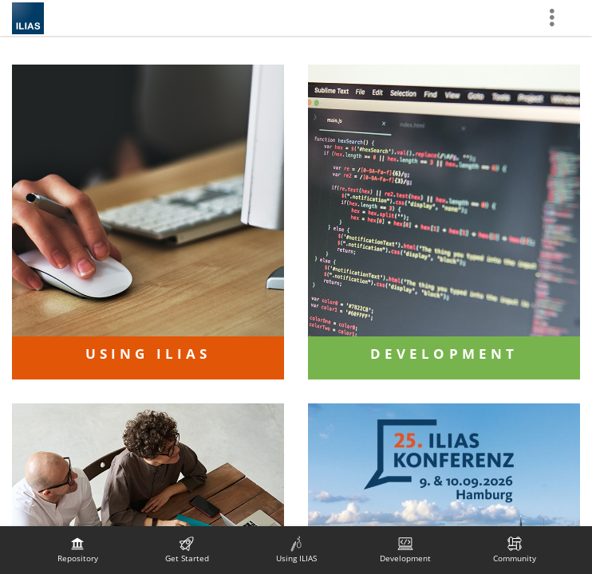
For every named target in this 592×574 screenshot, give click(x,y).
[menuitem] (77, 550)
